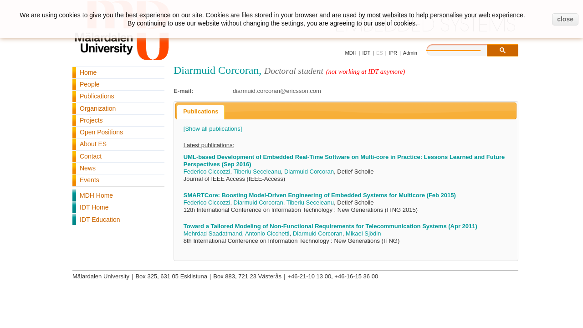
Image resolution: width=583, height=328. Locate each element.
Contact (91, 156)
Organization (98, 108)
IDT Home (94, 207)
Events (89, 180)
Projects (91, 120)
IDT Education (100, 219)
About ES (93, 144)
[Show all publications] (213, 128)
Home (88, 72)
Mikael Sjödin (363, 233)
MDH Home (96, 195)
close (565, 19)
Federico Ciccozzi (207, 171)
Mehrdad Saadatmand (213, 233)
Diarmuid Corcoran (309, 171)
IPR (393, 53)
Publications (97, 96)
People (90, 84)
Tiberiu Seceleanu (257, 171)
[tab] (201, 112)
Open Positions (101, 132)
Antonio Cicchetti (267, 233)
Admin (410, 53)
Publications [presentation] (200, 111)
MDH (351, 53)
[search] (462, 49)
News (88, 168)
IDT (366, 53)
